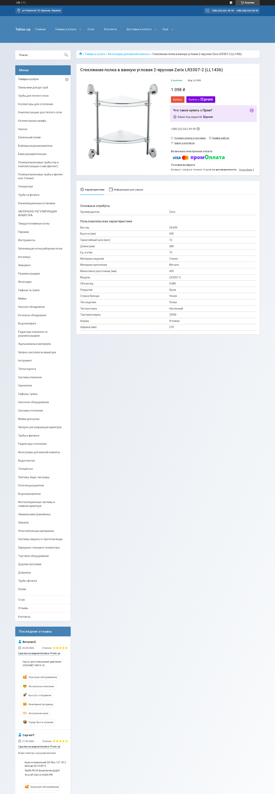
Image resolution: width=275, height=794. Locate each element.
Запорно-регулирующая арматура (39, 427)
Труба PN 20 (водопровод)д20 (42, 770)
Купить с (201, 99)
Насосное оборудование (33, 402)
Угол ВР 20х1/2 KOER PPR (39, 774)
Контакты (110, 29)
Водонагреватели (29, 493)
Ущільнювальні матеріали (34, 343)
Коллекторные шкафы (32, 120)
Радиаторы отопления (32, 443)
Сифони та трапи (29, 290)
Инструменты (26, 240)
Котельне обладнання (32, 315)
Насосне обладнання (31, 306)
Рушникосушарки (29, 273)
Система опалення (30, 377)
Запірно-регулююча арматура (37, 352)
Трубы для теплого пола (33, 95)
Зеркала (23, 522)
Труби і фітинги (27, 580)
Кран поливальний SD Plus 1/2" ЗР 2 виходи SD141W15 (45, 764)
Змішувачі (24, 265)
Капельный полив (29, 137)
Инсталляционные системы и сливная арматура (36, 504)
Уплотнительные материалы (36, 530)
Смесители (25, 385)
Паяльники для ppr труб (33, 87)
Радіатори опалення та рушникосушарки (32, 333)
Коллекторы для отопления (35, 104)
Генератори (25, 186)
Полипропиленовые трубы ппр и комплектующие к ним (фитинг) (38, 164)
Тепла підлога (27, 368)
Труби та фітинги (28, 194)
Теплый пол (25, 468)
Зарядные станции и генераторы (39, 547)
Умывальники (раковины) (34, 514)
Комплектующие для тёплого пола (40, 112)
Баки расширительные (32, 154)
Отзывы (23, 608)
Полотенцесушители (31, 485)
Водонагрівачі (27, 323)
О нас (91, 29)
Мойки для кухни (28, 418)
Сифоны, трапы (27, 393)
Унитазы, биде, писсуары (33, 477)
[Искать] (66, 55)
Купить (177, 99)
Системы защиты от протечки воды (40, 539)
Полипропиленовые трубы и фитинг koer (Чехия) (40, 176)
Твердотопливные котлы (33, 223)
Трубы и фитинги (28, 435)
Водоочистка (26, 460)
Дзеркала (24, 572)
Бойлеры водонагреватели (35, 145)
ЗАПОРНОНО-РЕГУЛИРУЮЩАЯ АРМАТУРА (37, 213)
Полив (22, 589)
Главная (40, 29)
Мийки (22, 298)
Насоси (22, 129)
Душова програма (29, 564)
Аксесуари (25, 281)
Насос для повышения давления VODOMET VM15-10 (42, 663)
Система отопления (30, 410)
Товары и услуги (65, 29)
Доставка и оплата (138, 29)
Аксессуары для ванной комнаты (129, 54)
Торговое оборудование (33, 555)
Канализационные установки (36, 203)
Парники (23, 231)
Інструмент (25, 360)
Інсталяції (24, 256)
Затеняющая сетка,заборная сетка (40, 248)
